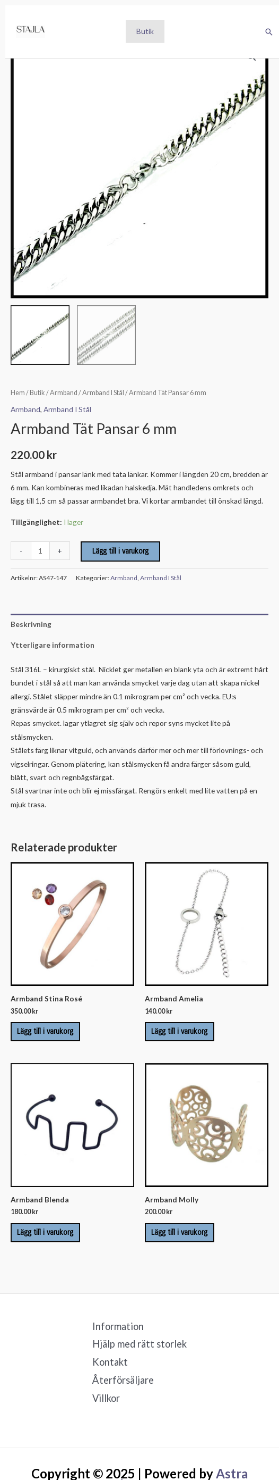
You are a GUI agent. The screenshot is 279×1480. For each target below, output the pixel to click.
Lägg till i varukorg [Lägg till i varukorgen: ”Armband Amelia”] (179, 1031)
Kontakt (110, 1362)
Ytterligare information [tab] (52, 644)
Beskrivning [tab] (31, 624)
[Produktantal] (40, 550)
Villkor (106, 1398)
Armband (63, 393)
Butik (145, 31)
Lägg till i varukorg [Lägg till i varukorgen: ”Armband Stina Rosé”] (45, 1031)
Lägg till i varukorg (120, 551)
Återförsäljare (123, 1380)
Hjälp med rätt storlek (139, 1344)
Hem (18, 393)
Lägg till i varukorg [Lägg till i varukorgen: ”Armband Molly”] (179, 1232)
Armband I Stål (103, 393)
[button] (269, 32)
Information (118, 1326)
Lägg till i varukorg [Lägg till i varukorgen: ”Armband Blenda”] (45, 1232)
